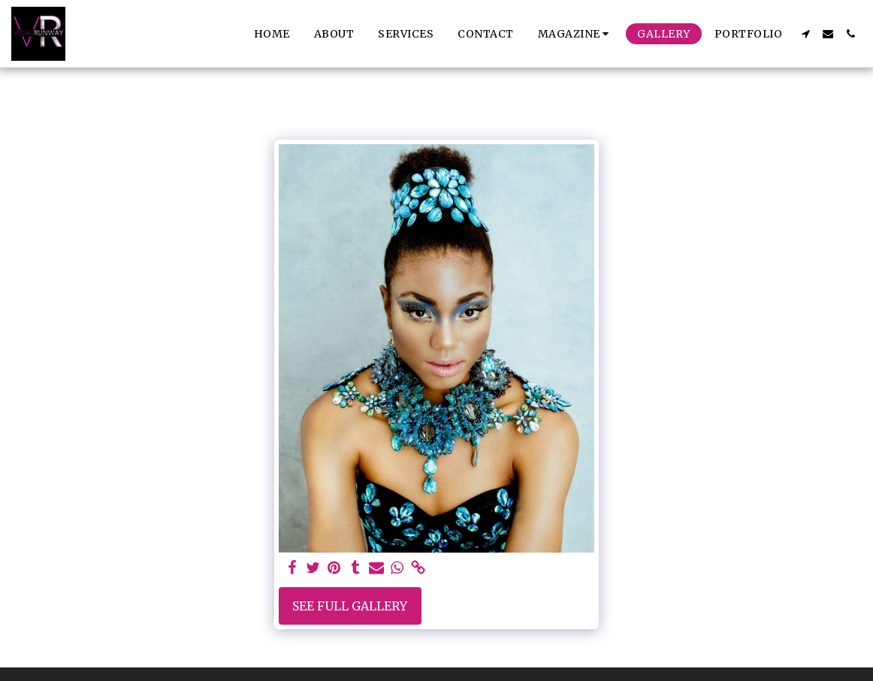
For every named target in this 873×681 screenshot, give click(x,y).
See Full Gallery (349, 605)
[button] (576, 33)
